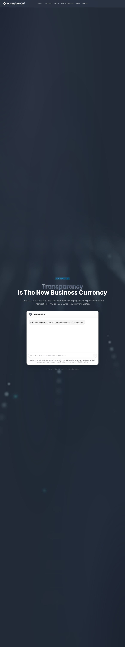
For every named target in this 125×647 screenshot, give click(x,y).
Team (56, 3)
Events (84, 3)
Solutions (48, 3)
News (78, 3)
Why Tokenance (67, 3)
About (40, 3)
